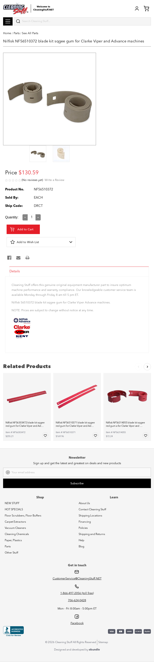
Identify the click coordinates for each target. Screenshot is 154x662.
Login (137, 8)
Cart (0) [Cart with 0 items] (146, 8)
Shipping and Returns (92, 534)
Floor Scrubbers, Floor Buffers (23, 515)
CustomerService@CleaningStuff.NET (77, 578)
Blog (81, 546)
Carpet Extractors (15, 522)
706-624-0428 (77, 600)
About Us (84, 503)
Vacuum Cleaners (15, 528)
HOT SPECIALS (14, 509)
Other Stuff (11, 552)
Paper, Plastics (13, 540)
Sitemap (103, 642)
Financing (85, 522)
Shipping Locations (90, 515)
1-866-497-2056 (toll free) (77, 593)
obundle (94, 649)
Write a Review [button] (54, 180)
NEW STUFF (12, 503)
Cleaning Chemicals (17, 534)
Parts (8, 546)
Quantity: (11, 217)
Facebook (77, 623)
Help (81, 540)
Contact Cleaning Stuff (92, 509)
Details (14, 271)
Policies (83, 528)
